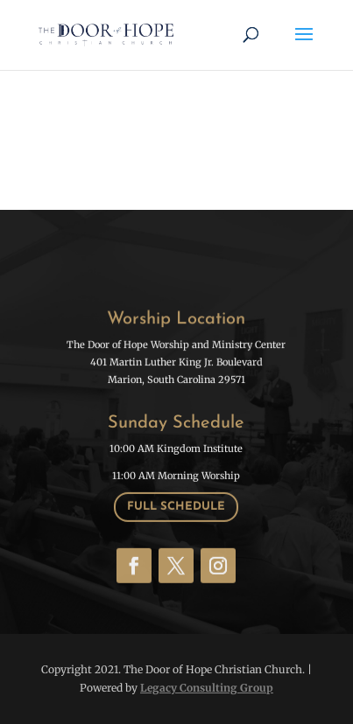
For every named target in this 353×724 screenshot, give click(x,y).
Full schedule (176, 506)
